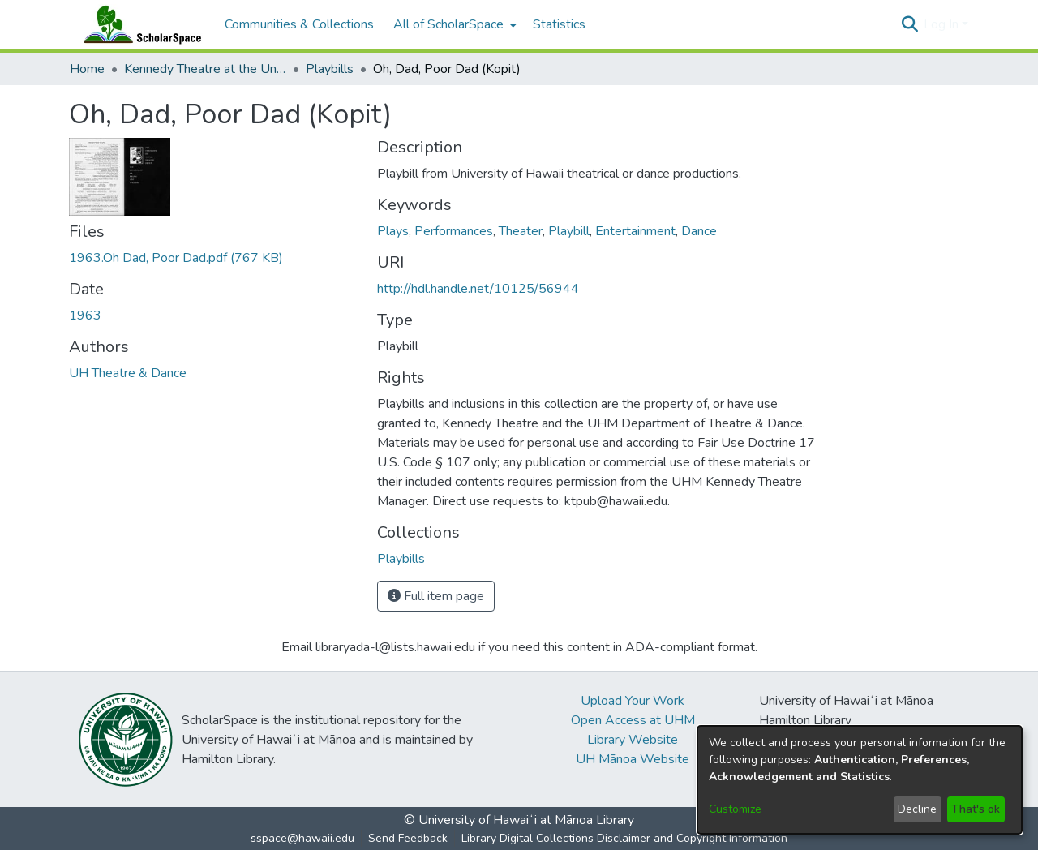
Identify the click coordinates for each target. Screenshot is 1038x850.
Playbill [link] (569, 231)
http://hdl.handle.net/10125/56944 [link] (478, 289)
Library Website (632, 740)
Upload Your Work (632, 701)
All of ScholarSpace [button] (448, 24)
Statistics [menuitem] (559, 24)
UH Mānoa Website (632, 759)
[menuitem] (453, 24)
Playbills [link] (330, 69)
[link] (176, 258)
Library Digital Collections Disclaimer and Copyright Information (624, 838)
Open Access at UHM (633, 720)
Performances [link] (453, 231)
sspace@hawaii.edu (302, 838)
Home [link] (87, 69)
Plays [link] (393, 231)
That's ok (975, 809)
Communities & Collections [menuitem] (299, 24)
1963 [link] (85, 315)
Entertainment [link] (635, 231)
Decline (917, 809)
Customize (735, 809)
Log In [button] (943, 24)
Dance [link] (699, 231)
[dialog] (859, 780)
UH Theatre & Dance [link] (128, 373)
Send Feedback (408, 838)
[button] (909, 24)
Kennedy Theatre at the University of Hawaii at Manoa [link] (205, 69)
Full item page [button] (436, 596)
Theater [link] (521, 231)
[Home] (138, 24)
